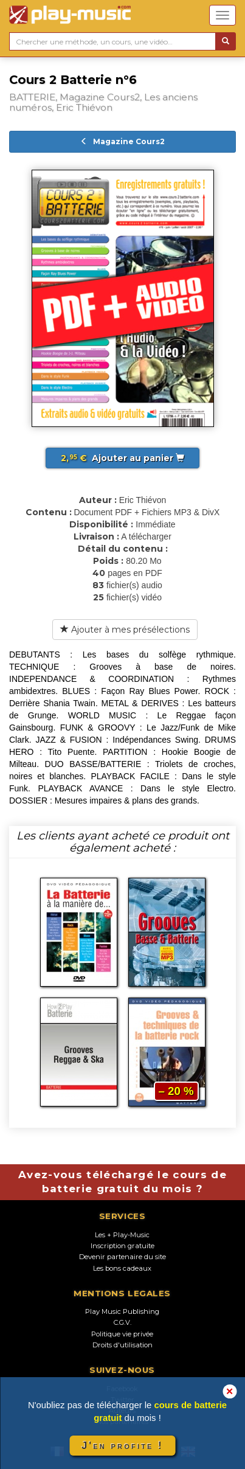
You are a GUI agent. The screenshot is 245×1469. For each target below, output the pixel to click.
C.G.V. (122, 1322)
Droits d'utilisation (122, 1345)
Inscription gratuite (122, 1246)
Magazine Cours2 (122, 141)
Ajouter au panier (122, 458)
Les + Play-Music (122, 1235)
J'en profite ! (122, 1445)
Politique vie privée (122, 1334)
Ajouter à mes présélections (125, 629)
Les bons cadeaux (122, 1268)
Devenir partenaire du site (122, 1256)
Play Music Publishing (122, 1311)
